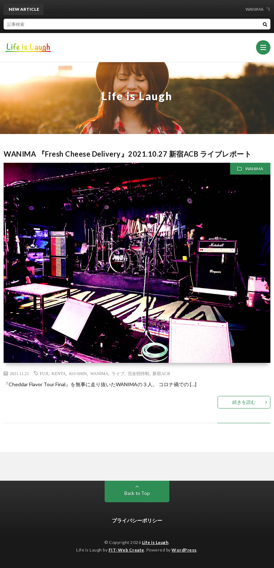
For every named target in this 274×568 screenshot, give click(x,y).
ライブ (117, 373)
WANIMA (254, 168)
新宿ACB (161, 373)
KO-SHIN (78, 373)
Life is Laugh (155, 542)
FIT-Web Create (126, 550)
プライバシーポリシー (137, 520)
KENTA (59, 373)
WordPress (184, 550)
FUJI (44, 373)
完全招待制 (138, 373)
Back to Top (137, 493)
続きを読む (244, 402)
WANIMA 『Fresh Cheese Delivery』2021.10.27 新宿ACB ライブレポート (127, 153)
